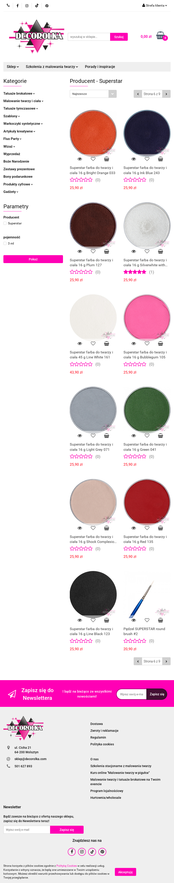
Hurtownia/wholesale (105, 797)
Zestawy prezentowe (19, 169)
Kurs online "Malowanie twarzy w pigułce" (120, 773)
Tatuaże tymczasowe (20, 108)
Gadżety (10, 192)
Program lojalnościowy (106, 791)
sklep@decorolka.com (30, 759)
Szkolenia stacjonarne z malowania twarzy (120, 766)
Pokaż (33, 259)
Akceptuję (125, 872)
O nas (94, 759)
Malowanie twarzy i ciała (23, 101)
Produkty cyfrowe (18, 184)
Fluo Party (12, 139)
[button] (12, 807)
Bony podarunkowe (18, 177)
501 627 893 (23, 766)
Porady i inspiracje (100, 67)
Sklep (13, 67)
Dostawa (96, 724)
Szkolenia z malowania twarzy (52, 67)
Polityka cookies (102, 744)
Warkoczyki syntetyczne (23, 124)
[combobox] (93, 94)
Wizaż (9, 146)
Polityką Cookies (66, 865)
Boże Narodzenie (16, 161)
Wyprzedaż (11, 154)
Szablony (11, 116)
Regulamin (98, 737)
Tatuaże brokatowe (19, 93)
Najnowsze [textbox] (79, 94)
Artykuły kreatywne (19, 131)
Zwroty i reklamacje (104, 730)
